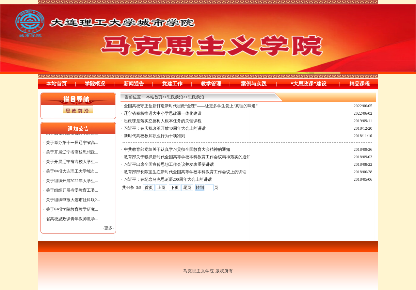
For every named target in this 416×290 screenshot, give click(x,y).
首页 (149, 187)
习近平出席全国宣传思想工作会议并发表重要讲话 (169, 164)
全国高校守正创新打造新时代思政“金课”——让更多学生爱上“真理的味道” (191, 105)
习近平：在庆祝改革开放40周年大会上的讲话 (165, 128)
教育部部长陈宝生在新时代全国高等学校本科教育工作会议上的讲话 (185, 172)
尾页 (187, 187)
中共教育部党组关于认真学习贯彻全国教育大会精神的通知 (177, 149)
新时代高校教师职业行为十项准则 (154, 135)
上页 (161, 187)
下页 (175, 187)
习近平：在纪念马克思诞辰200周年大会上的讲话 (168, 179)
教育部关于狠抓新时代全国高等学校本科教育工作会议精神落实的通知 (187, 157)
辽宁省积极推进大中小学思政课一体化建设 (163, 113)
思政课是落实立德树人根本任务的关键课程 (163, 120)
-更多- (108, 228)
